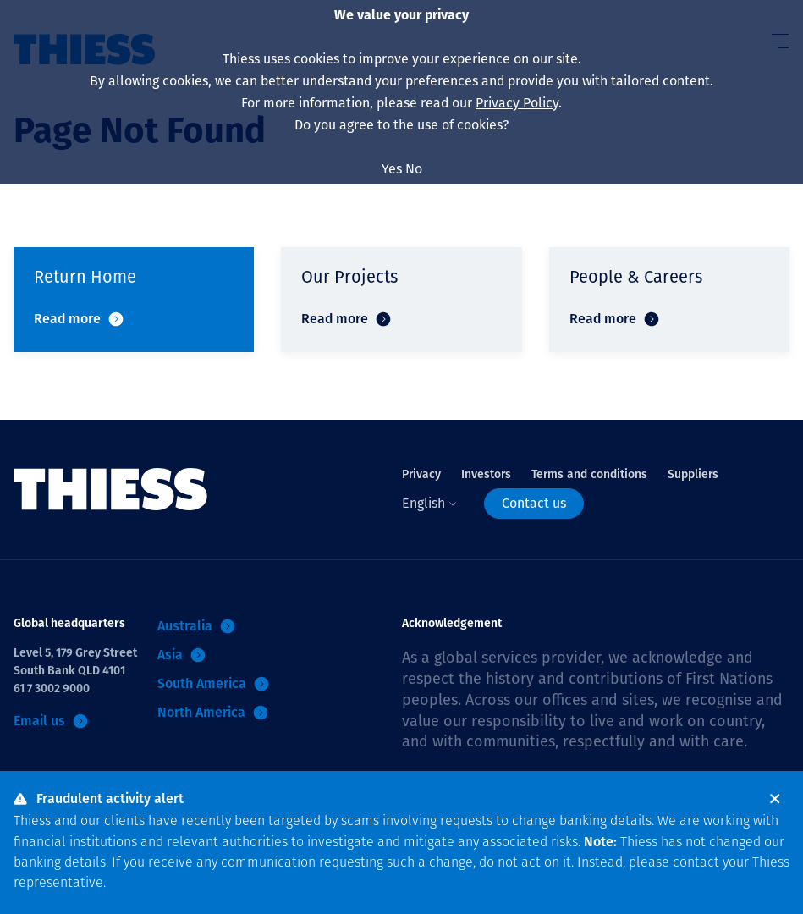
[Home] (111, 489)
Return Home (85, 277)
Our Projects (349, 277)
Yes (392, 169)
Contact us (534, 503)
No (413, 169)
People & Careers (635, 277)
